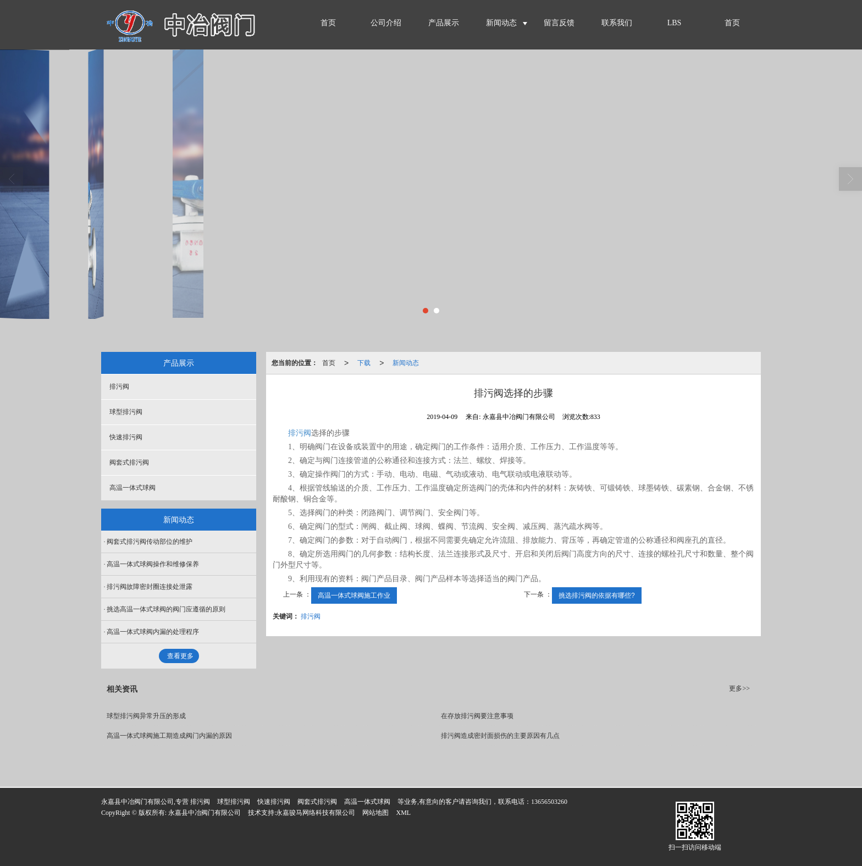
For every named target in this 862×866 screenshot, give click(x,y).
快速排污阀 (125, 437)
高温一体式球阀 (132, 488)
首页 (328, 23)
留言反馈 (559, 23)
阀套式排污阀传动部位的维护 (149, 541)
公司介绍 (386, 23)
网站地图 (375, 813)
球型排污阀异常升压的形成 (146, 716)
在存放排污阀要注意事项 (477, 716)
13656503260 (549, 802)
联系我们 (616, 23)
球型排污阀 (125, 412)
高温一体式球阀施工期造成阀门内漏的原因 (169, 736)
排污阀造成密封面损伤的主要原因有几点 (500, 736)
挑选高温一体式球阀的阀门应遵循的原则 (166, 609)
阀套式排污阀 (129, 462)
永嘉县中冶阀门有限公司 (204, 813)
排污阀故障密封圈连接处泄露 (149, 587)
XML (403, 813)
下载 (364, 363)
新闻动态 (501, 23)
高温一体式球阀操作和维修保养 (153, 564)
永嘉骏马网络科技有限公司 (315, 813)
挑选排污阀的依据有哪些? (597, 595)
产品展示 (443, 23)
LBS (674, 23)
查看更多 (180, 656)
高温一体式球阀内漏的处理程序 (153, 632)
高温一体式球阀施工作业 (354, 595)
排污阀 (299, 433)
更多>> (739, 688)
